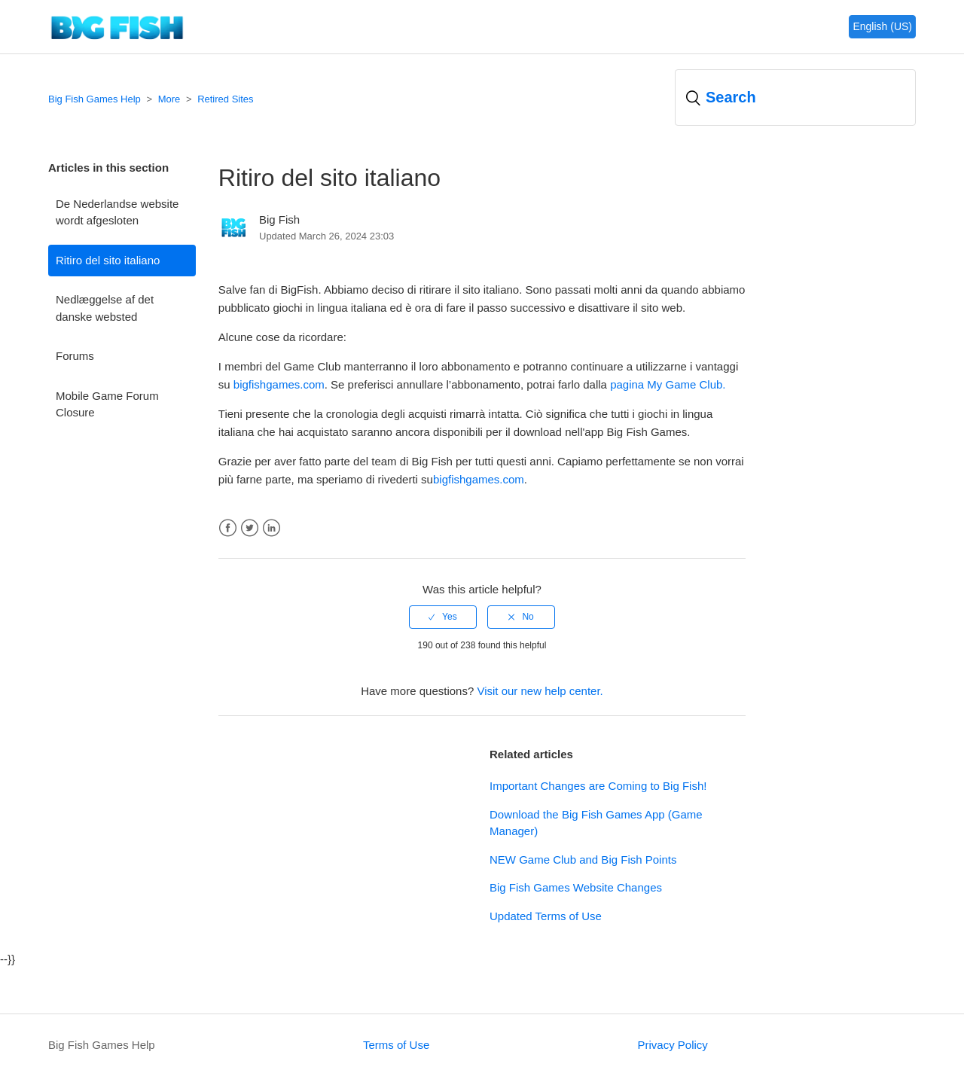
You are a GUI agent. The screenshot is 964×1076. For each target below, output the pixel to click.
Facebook (227, 528)
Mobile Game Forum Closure (107, 404)
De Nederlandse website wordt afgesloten (117, 212)
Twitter (249, 528)
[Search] (795, 97)
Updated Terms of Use (546, 916)
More (169, 99)
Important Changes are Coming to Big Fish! (598, 785)
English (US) (882, 26)
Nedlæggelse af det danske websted (105, 308)
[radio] (443, 616)
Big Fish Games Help (94, 99)
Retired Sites (225, 99)
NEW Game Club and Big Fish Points (583, 859)
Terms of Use (396, 1044)
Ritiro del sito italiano (108, 260)
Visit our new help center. (539, 690)
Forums (75, 355)
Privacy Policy (672, 1044)
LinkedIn (271, 528)
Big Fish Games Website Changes (576, 887)
